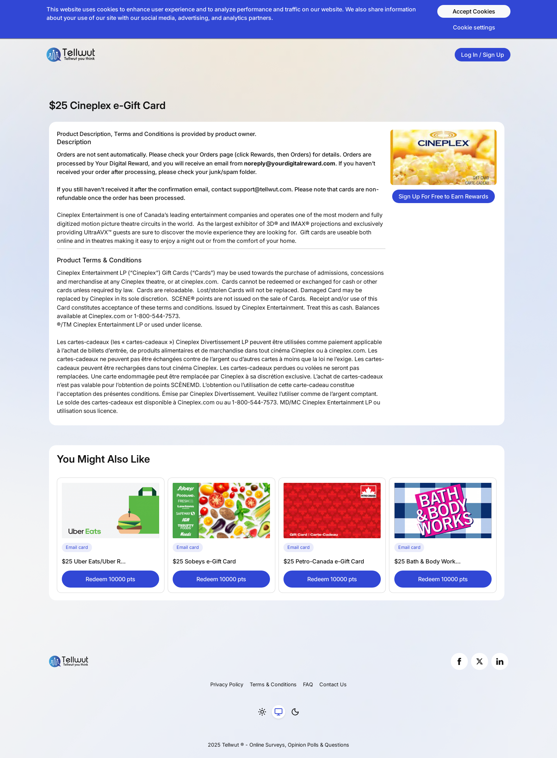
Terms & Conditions (273, 684)
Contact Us (333, 684)
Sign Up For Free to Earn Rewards (443, 196)
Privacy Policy (226, 684)
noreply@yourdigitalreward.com (289, 163)
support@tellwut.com (262, 189)
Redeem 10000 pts (110, 579)
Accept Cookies (474, 11)
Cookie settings (474, 27)
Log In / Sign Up (482, 54)
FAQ (308, 684)
